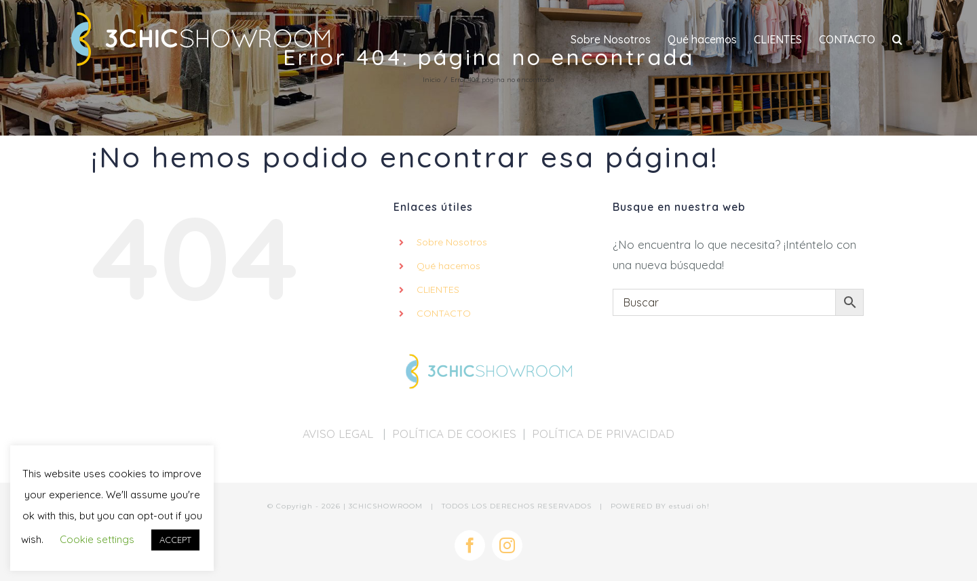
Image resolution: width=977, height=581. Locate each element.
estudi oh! (689, 506)
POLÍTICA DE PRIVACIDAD (603, 433)
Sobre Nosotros (452, 242)
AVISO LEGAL (340, 433)
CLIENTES (438, 289)
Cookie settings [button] (97, 539)
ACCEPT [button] (175, 539)
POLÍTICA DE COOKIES (454, 433)
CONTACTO (444, 313)
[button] (897, 39)
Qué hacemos (448, 266)
